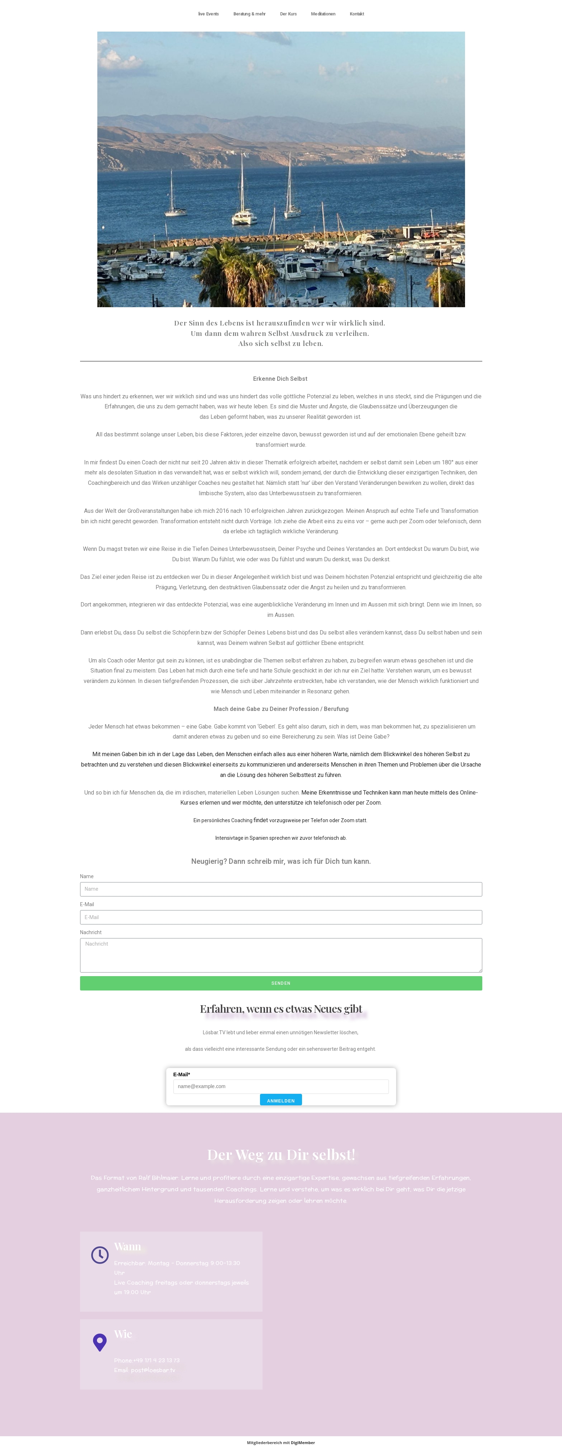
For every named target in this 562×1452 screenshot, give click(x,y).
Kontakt (357, 14)
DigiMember (303, 1442)
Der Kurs (288, 14)
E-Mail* (181, 1074)
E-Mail (87, 904)
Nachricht (91, 932)
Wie (123, 1333)
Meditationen (323, 14)
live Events (208, 14)
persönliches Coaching (227, 820)
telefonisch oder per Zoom (346, 802)
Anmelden (281, 1101)
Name (87, 876)
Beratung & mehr (249, 14)
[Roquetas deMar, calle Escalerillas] (379, 1311)
